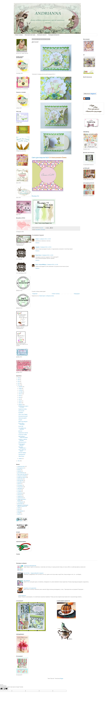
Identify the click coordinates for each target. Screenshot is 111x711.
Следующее (34, 293)
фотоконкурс (20, 503)
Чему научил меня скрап (30, 34)
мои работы (38, 229)
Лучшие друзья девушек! (21, 444)
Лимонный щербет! (22, 418)
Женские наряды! (22, 452)
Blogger (61, 678)
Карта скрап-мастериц (22, 474)
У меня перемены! (22, 595)
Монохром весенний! (22, 416)
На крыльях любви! (22, 434)
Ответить (37, 242)
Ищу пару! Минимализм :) (22, 447)
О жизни (19, 489)
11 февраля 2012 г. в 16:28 (45, 238)
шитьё (18, 509)
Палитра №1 (35, 196)
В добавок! (20, 412)
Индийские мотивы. (22, 409)
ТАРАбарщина (20, 502)
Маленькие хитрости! (41, 34)
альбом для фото (21, 466)
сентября (21, 392)
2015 (19, 379)
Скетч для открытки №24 (40, 157)
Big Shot (19, 514)
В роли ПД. (20, 426)
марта (20, 402)
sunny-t (37, 238)
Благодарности (20, 468)
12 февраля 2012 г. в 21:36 (52, 264)
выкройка (19, 471)
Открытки (19, 494)
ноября (20, 388)
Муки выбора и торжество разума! (23, 437)
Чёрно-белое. (21, 456)
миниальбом (20, 479)
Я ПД (18, 512)
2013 (19, 383)
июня (20, 397)
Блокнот (19, 469)
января (20, 458)
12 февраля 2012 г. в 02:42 (45, 247)
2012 (19, 385)
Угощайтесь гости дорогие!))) (30, 588)
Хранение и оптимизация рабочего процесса (22, 506)
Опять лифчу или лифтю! (22, 450)
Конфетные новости (21, 477)
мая (20, 399)
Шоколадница (20, 511)
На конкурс (43, 229)
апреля (20, 401)
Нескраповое (20, 486)
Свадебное (19, 496)
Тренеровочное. (21, 454)
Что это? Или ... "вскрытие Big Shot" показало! (33, 573)
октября (20, 390)
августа (20, 393)
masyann (37, 247)
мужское (19, 483)
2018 (19, 377)
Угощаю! (20, 419)
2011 (19, 460)
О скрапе (19, 491)
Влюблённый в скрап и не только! (23, 407)
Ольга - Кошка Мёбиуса (40, 264)
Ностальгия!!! (21, 410)
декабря (21, 386)
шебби (18, 507)
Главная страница (19, 34)
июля (20, 395)
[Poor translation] (5, 688)
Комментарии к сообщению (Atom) (46, 295)
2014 (19, 381)
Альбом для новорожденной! (30, 565)
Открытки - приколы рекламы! (22, 440)
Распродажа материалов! (53, 34)
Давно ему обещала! (22, 421)
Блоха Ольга (38, 255)
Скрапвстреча (20, 497)
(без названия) (27, 580)
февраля (21, 404)
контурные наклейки (21, 475)
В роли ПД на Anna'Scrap (21, 424)
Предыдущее (77, 293)
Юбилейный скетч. (22, 442)
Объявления (20, 493)
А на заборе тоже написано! (22, 429)
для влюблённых (21, 472)
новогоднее (19, 488)
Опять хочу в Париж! (22, 414)
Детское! (20, 431)
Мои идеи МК (20, 480)
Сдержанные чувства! (23, 432)
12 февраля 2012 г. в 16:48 (47, 255)
